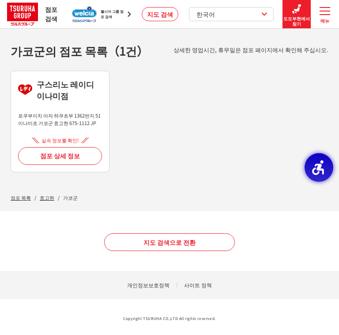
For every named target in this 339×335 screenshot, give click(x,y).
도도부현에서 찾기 (296, 14)
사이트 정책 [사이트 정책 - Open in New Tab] (198, 285)
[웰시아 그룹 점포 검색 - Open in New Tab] (101, 14)
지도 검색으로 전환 (169, 242)
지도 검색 (160, 14)
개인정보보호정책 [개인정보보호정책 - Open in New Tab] (148, 285)
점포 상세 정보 (60, 155)
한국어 (231, 14)
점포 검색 (32, 14)
